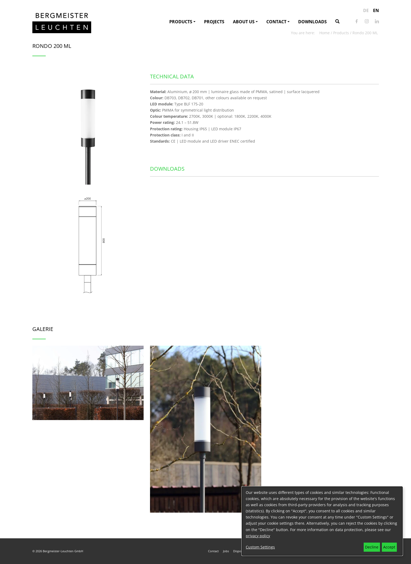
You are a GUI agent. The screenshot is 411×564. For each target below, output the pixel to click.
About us (244, 22)
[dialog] (322, 521)
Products (180, 22)
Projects (214, 22)
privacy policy (258, 535)
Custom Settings (260, 547)
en (376, 10)
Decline (371, 547)
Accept (389, 547)
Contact (276, 22)
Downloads (312, 22)
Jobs (226, 551)
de (366, 10)
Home (324, 32)
